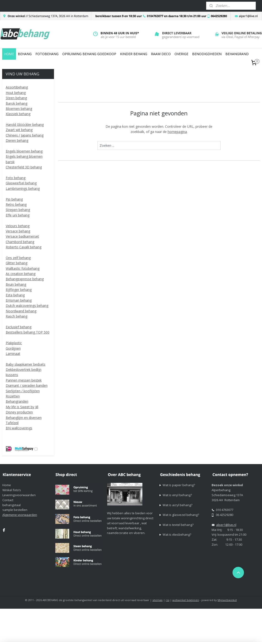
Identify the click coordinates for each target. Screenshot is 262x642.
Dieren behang (17, 140)
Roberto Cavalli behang (23, 247)
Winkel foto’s (11, 490)
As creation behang (20, 273)
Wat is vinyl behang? (177, 495)
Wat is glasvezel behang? (181, 515)
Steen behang (16, 98)
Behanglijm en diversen (24, 417)
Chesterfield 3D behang (24, 167)
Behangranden (17, 401)
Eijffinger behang (19, 289)
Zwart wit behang (19, 129)
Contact (7, 500)
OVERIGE (181, 54)
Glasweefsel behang (21, 183)
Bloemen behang (19, 108)
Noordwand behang (21, 311)
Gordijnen (13, 348)
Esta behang (15, 295)
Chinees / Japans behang (25, 135)
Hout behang (16, 92)
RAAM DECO (161, 54)
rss (167, 600)
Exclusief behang (18, 327)
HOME (9, 54)
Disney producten (19, 412)
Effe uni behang (17, 215)
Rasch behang (16, 316)
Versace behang (18, 231)
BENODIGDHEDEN (207, 54)
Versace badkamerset (22, 236)
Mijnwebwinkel (227, 600)
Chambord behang (20, 242)
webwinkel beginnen (185, 600)
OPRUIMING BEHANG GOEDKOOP (89, 54)
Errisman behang (19, 300)
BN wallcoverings (19, 428)
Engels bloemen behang (24, 151)
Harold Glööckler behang (25, 124)
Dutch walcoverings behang (27, 305)
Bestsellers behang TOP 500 (27, 332)
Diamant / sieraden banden (27, 385)
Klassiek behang (18, 114)
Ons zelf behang (18, 257)
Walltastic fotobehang (22, 268)
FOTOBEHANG (46, 54)
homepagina (177, 131)
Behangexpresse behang (25, 279)
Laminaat (13, 353)
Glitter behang (16, 263)
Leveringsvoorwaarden (19, 495)
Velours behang (17, 226)
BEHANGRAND (237, 54)
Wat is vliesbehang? (177, 534)
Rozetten (13, 396)
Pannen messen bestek (24, 380)
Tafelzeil (12, 423)
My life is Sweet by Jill (22, 407)
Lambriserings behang (23, 188)
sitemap (157, 600)
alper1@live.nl (226, 525)
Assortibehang (17, 87)
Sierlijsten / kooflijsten (23, 391)
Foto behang (15, 178)
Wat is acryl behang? (177, 505)
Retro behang (16, 204)
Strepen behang (18, 209)
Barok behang (16, 103)
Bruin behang (16, 284)
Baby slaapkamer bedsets (25, 364)
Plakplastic (14, 343)
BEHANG (25, 54)
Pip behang (14, 199)
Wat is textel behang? (178, 525)
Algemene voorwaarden (19, 515)
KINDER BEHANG (133, 54)
